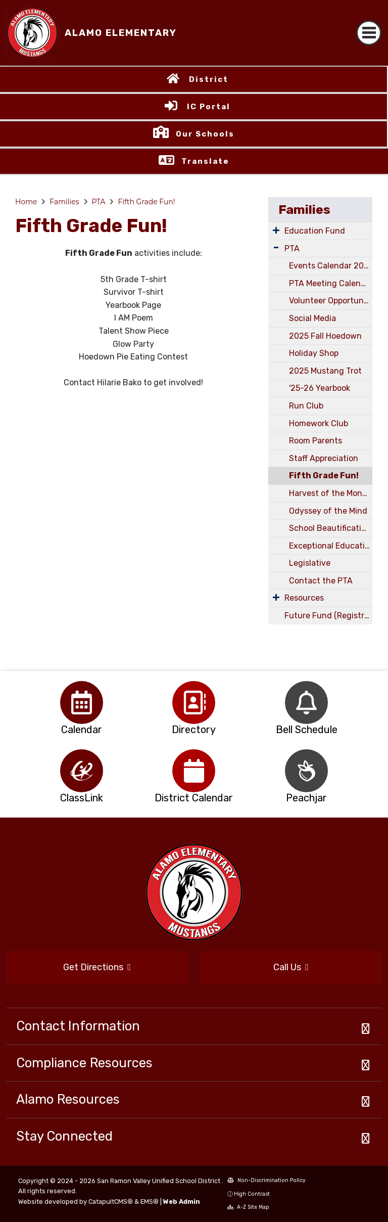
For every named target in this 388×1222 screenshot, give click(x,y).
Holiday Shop (313, 353)
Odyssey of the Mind (328, 511)
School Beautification (330, 528)
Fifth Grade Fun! (146, 201)
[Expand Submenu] (276, 230)
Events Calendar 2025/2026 (330, 265)
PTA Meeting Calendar (330, 283)
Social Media (312, 318)
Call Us (291, 967)
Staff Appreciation (323, 458)
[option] (81, 702)
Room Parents (315, 440)
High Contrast (252, 1194)
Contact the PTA (321, 580)
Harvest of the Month (330, 493)
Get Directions (97, 967)
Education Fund (314, 231)
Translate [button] (205, 161)
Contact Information (78, 1025)
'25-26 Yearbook (319, 388)
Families (64, 201)
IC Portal (208, 106)
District (208, 79)
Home (26, 201)
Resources (304, 598)
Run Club (306, 406)
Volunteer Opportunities (330, 300)
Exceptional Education (330, 546)
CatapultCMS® (110, 1201)
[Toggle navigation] (369, 33)
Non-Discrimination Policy (266, 1180)
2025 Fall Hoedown (325, 336)
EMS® (149, 1201)
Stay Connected (64, 1136)
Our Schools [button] (205, 134)
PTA (98, 201)
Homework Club (318, 423)
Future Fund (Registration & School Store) (328, 615)
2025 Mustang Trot (325, 371)
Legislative (309, 563)
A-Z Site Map (248, 1207)
